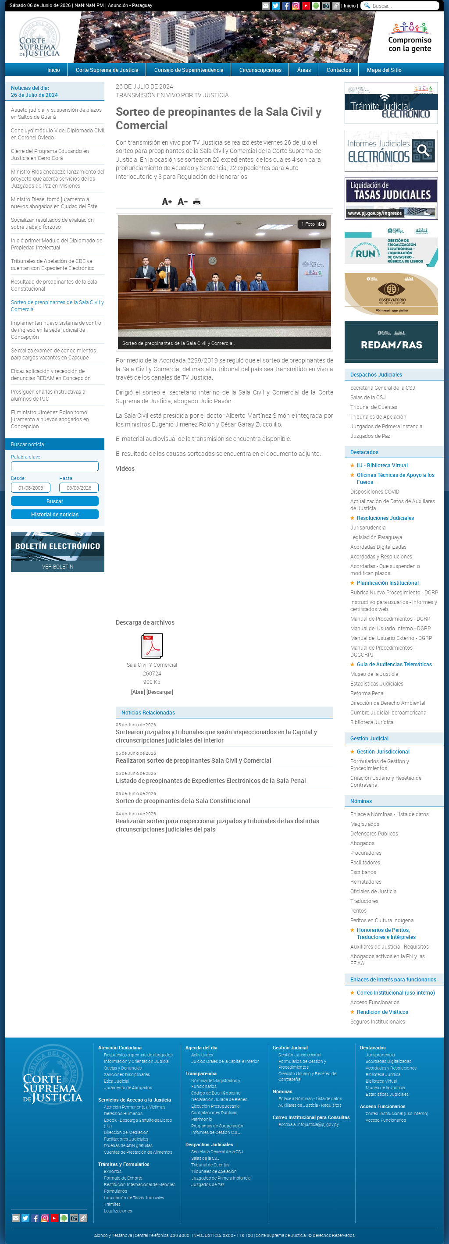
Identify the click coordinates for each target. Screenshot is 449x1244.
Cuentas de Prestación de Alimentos (138, 1152)
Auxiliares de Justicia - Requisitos (389, 946)
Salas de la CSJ (368, 397)
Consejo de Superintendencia (189, 69)
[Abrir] (138, 691)
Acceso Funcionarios (374, 1002)
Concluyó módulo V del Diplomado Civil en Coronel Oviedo (57, 134)
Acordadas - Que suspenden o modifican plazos (385, 569)
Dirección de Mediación (126, 1132)
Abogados (362, 842)
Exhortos (112, 1171)
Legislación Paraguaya (376, 536)
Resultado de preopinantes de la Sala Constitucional (54, 285)
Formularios (115, 1191)
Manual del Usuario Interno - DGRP (390, 628)
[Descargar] (159, 691)
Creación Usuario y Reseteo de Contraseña (385, 781)
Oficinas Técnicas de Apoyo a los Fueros (396, 478)
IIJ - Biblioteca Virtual (382, 465)
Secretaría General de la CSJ (382, 387)
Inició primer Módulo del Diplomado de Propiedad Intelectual (56, 244)
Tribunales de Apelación (378, 416)
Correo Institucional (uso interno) (396, 992)
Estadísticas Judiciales (376, 683)
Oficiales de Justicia (373, 891)
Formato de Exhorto (123, 1178)
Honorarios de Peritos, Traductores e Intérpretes (386, 933)
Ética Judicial (116, 1081)
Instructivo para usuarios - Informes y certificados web (393, 605)
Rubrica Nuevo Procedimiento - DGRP (394, 592)
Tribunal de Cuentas (373, 406)
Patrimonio (201, 1119)
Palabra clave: (26, 456)
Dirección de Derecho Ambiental (387, 702)
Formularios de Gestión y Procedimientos (379, 764)
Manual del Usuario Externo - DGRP (391, 637)
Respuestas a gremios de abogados (138, 1055)
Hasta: (66, 478)
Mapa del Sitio (384, 69)
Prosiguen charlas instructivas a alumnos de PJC (48, 395)
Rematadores (365, 881)
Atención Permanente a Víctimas (134, 1107)
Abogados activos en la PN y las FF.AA (387, 960)
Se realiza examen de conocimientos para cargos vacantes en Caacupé (53, 354)
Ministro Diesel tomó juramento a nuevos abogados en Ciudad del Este (54, 202)
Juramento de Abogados (128, 1088)
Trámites (112, 1204)
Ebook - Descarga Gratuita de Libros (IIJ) (138, 1123)
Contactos (339, 69)
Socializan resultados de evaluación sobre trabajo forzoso (52, 223)
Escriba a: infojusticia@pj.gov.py (308, 1124)
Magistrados (364, 823)
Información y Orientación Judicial (136, 1061)
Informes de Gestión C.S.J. (216, 1132)
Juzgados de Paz (370, 435)
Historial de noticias (54, 514)
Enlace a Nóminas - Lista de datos (389, 813)
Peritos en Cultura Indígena (381, 920)
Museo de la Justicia (374, 673)
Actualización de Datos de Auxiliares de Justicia (392, 505)
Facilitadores (365, 862)
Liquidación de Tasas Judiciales (134, 1198)
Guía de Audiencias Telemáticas (394, 664)
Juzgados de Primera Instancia (386, 426)
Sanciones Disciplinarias (127, 1074)
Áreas (304, 69)
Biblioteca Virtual (381, 1081)
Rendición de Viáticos (382, 1011)
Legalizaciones (118, 1211)
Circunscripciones (260, 69)
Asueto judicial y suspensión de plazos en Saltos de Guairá (56, 113)
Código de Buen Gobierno (216, 1093)
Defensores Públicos (374, 833)
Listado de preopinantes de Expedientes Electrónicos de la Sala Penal (211, 780)
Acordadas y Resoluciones (381, 556)
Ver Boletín (58, 566)
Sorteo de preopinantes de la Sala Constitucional (183, 800)
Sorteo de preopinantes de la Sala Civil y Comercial (57, 306)
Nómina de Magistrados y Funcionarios (215, 1083)
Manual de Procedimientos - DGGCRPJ (382, 651)
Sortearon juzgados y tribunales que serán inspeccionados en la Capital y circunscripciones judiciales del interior (216, 736)
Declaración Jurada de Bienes (219, 1099)
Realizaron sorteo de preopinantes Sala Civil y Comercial (193, 760)
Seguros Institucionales (377, 1021)
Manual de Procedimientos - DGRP (390, 618)
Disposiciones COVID (374, 491)
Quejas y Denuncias (123, 1068)
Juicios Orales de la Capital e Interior (225, 1061)
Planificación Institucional (388, 582)
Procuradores (365, 852)
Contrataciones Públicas (214, 1113)
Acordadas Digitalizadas (378, 546)
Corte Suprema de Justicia (107, 69)
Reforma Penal (367, 693)
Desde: (18, 478)
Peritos (358, 910)
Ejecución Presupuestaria (215, 1106)
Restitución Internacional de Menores (139, 1184)
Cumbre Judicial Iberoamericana (388, 712)
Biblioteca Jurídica (371, 721)
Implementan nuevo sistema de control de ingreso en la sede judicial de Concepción (57, 329)
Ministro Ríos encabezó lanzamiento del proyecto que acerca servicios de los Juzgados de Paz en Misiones (57, 178)
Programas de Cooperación (217, 1126)
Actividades (202, 1055)
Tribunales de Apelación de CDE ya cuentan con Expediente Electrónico (53, 264)
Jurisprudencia (367, 527)
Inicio (350, 5)
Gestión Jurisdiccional (383, 751)
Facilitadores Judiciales (126, 1139)
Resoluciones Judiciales (385, 517)
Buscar (54, 501)
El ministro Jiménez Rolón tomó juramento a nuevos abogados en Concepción (50, 419)
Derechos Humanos (123, 1113)
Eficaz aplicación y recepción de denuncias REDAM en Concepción (51, 374)
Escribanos (363, 871)
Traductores (364, 900)
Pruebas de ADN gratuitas (128, 1145)
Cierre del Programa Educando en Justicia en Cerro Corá (50, 154)
